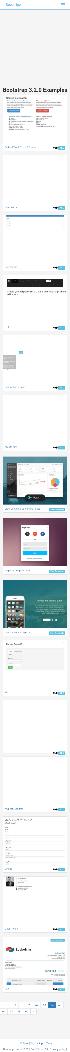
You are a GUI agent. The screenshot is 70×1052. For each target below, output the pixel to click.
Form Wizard (11, 207)
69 (26, 1011)
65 (59, 1005)
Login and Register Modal (18, 570)
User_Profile (11, 928)
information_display (15, 387)
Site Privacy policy (55, 1049)
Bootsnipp (13, 5)
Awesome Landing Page (18, 632)
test (7, 327)
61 (29, 1005)
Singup (8, 868)
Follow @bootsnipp (31, 1043)
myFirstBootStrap (14, 808)
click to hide (11, 447)
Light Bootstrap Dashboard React (22, 508)
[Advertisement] (35, 44)
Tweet (49, 1043)
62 (36, 1005)
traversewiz (11, 267)
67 (11, 1011)
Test (7, 692)
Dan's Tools (37, 1049)
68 (19, 1011)
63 (44, 1005)
